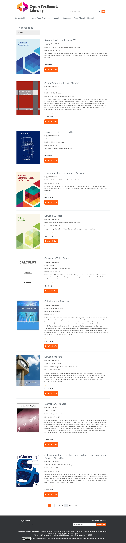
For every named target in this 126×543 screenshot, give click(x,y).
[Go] (103, 11)
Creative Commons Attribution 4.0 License (90, 539)
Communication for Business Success (64, 173)
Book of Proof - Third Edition (59, 132)
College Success (53, 215)
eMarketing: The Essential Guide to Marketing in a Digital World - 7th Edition (75, 456)
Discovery (67, 18)
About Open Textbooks (41, 18)
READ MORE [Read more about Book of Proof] (50, 160)
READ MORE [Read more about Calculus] (50, 291)
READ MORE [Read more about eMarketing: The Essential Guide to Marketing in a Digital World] (50, 494)
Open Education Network (84, 18)
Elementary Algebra (55, 403)
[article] (63, 58)
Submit (57, 18)
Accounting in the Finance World (62, 40)
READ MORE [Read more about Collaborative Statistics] (50, 346)
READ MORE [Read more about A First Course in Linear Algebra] (50, 121)
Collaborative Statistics (56, 301)
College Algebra (53, 356)
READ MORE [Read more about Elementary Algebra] (50, 444)
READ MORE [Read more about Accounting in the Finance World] (50, 69)
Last (75, 506)
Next (70, 506)
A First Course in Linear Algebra (61, 83)
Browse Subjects (21, 18)
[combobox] (84, 11)
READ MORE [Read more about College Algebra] (50, 393)
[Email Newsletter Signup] (84, 524)
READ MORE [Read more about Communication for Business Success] (50, 202)
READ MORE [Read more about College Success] (50, 241)
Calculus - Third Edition (57, 258)
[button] (28, 32)
